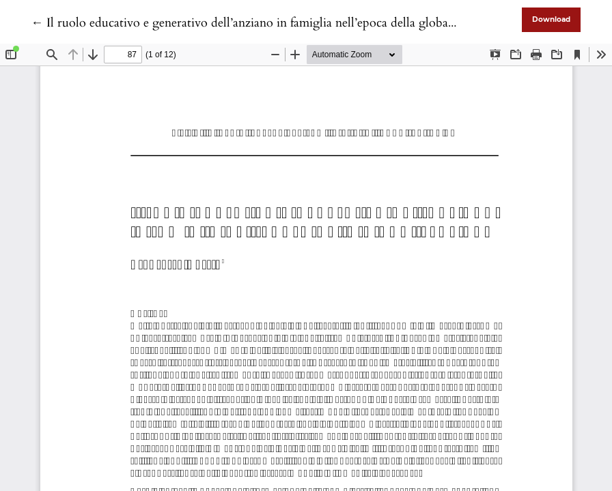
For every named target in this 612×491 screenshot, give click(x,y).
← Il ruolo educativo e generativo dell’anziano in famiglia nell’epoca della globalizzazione (265, 22)
